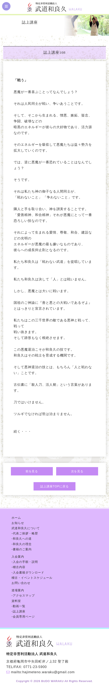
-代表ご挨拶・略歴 (25, 533)
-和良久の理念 (22, 544)
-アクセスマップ (23, 595)
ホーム (16, 517)
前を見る (32, 471)
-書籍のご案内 (22, 549)
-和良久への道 (22, 538)
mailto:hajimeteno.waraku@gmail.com (43, 672)
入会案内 (18, 556)
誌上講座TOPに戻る (54, 486)
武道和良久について (26, 528)
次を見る (77, 471)
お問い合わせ (21, 583)
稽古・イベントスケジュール (32, 577)
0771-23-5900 (35, 667)
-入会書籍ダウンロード (28, 572)
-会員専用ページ (23, 616)
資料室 (16, 601)
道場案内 (18, 590)
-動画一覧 (18, 606)
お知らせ (18, 523)
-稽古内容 (18, 567)
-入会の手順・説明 (25, 561)
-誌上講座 (18, 611)
